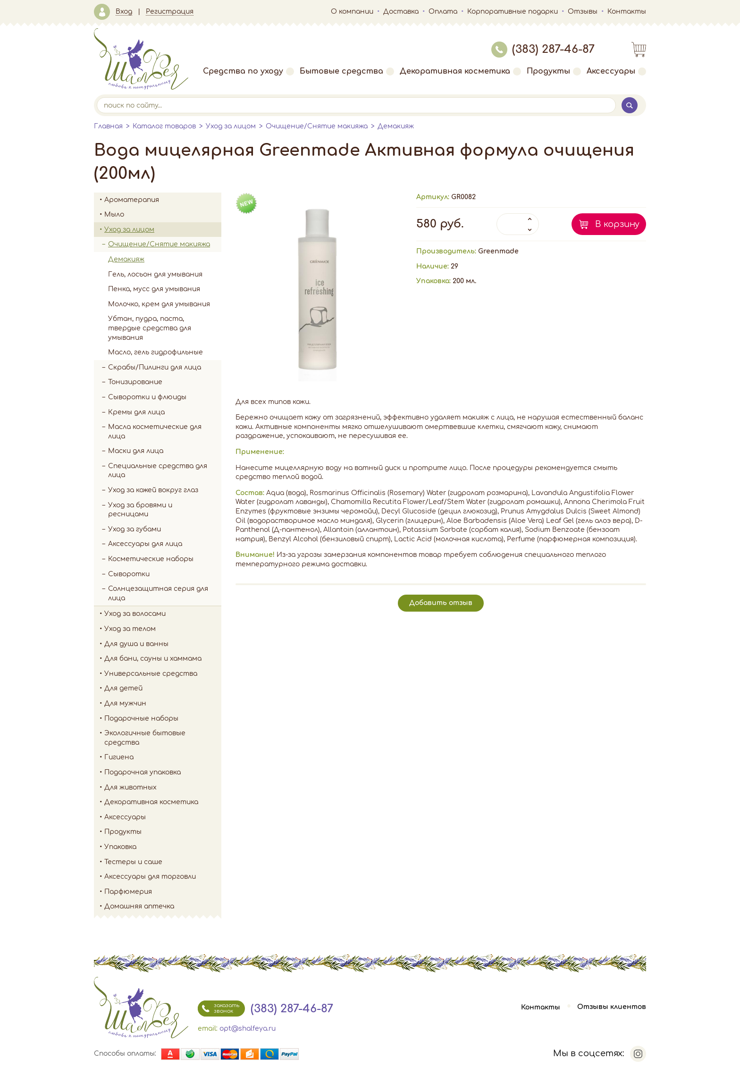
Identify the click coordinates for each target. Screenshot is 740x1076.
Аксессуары (616, 71)
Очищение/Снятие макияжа (317, 126)
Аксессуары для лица (145, 543)
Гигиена (162, 757)
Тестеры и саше (133, 862)
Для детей (162, 688)
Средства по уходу (248, 71)
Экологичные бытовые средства (162, 738)
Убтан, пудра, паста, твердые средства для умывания (149, 328)
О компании (352, 11)
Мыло (162, 214)
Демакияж (396, 126)
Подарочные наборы (162, 718)
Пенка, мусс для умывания (154, 289)
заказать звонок (218, 1008)
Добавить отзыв (440, 602)
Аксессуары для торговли (150, 876)
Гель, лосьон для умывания (155, 274)
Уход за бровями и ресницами (140, 510)
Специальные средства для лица (157, 470)
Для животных (130, 787)
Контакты (626, 11)
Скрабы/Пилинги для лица (154, 367)
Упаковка (162, 847)
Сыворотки (129, 574)
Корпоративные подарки (512, 11)
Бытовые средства (347, 71)
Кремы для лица (136, 412)
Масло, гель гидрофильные (155, 352)
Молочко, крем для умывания (159, 304)
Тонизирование (164, 382)
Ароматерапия (162, 200)
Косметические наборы (150, 559)
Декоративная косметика (460, 71)
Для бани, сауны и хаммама (153, 658)
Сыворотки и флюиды (147, 397)
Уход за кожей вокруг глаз (153, 490)
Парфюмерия (128, 891)
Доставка (401, 11)
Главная (108, 126)
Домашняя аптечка (162, 906)
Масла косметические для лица (155, 431)
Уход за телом (162, 629)
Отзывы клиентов (611, 1007)
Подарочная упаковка (142, 772)
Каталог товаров (164, 126)
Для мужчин (162, 703)
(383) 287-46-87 (543, 49)
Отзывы (582, 11)
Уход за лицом (231, 126)
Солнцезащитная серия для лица (158, 593)
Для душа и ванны (162, 644)
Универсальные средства (162, 673)
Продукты (554, 71)
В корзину (617, 224)
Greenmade (498, 251)
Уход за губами (134, 529)
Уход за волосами (162, 614)
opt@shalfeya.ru (247, 1028)
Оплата (443, 11)
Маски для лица (135, 450)
